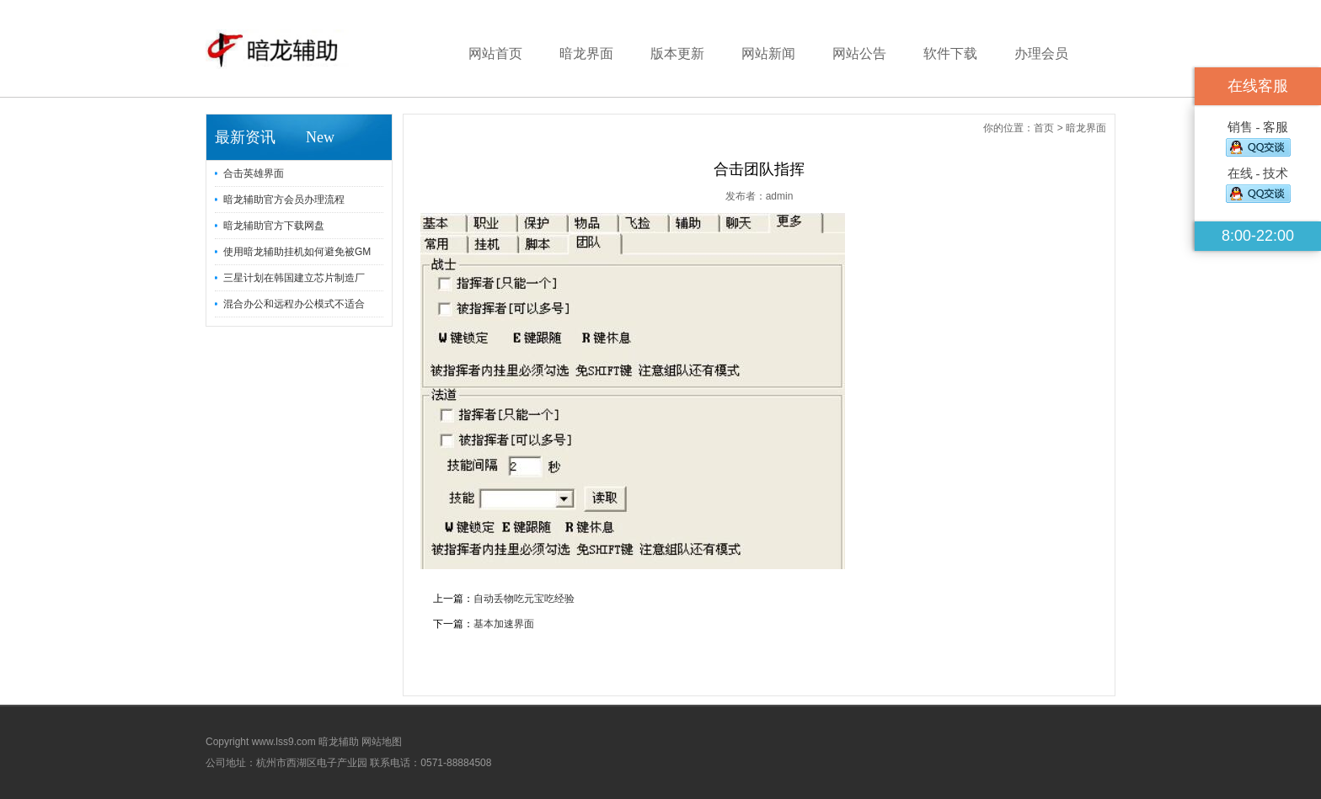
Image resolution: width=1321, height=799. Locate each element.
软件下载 (950, 53)
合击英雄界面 (253, 173)
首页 (1044, 128)
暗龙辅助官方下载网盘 (273, 226)
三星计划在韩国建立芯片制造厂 (294, 278)
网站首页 (495, 53)
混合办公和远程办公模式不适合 (294, 304)
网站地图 (381, 742)
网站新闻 (768, 53)
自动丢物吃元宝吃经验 (524, 599)
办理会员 (1041, 53)
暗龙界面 (586, 53)
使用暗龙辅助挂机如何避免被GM (297, 252)
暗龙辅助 (338, 742)
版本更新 (677, 53)
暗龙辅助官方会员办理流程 (284, 199)
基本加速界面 (503, 624)
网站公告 (859, 53)
